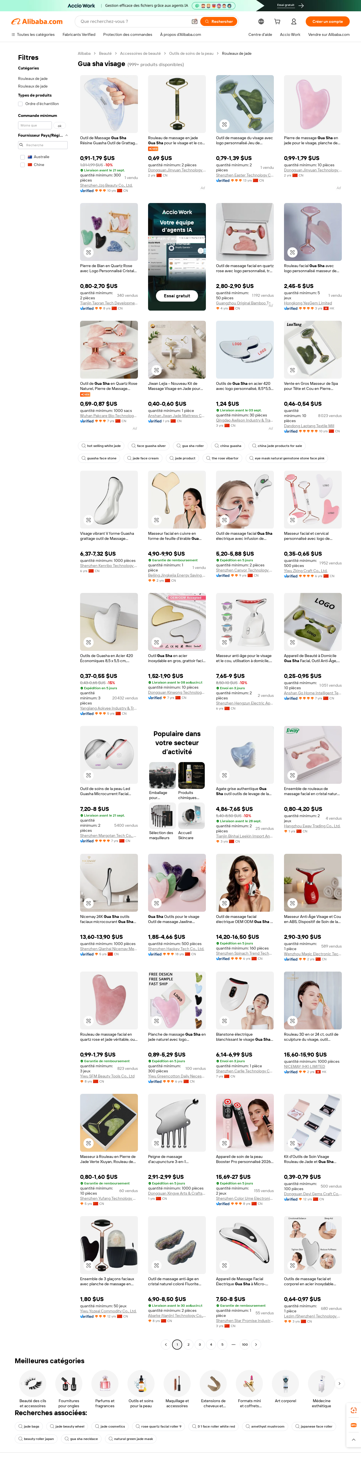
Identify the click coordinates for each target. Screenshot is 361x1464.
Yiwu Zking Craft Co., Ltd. (305, 570)
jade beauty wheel (67, 1426)
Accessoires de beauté (140, 53)
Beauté (105, 53)
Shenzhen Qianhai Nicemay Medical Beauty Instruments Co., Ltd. (109, 948)
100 (245, 1345)
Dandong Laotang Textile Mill (309, 426)
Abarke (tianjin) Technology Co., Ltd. (177, 1315)
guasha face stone (99, 458)
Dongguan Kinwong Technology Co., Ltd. (177, 692)
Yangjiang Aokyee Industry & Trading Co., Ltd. (109, 708)
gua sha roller (190, 446)
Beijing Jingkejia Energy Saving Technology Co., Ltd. (177, 575)
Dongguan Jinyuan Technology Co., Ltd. (177, 170)
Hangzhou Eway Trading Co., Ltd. (312, 826)
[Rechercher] (218, 21)
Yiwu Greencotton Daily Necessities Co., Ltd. (177, 1076)
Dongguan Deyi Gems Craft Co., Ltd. (313, 1194)
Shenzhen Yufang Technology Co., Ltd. (109, 1198)
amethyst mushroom (265, 1426)
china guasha (228, 446)
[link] (353, 1410)
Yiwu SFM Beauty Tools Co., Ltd (107, 1076)
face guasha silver (148, 446)
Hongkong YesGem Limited (308, 303)
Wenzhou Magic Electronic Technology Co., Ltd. (313, 954)
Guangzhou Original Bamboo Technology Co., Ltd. (245, 303)
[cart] (278, 22)
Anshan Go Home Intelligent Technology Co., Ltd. (313, 693)
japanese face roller (314, 1426)
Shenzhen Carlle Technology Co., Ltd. (245, 1071)
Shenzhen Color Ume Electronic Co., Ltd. (245, 1198)
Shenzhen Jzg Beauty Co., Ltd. (106, 185)
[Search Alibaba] (134, 21)
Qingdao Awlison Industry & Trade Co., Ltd (245, 420)
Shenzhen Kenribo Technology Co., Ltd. (109, 565)
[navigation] (43, 699)
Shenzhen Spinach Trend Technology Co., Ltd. (245, 953)
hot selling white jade (101, 446)
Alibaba (84, 53)
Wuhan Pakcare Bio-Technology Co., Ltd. (109, 415)
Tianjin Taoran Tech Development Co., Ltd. (109, 303)
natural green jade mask (131, 1439)
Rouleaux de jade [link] (237, 53)
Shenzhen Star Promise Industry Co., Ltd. (245, 1320)
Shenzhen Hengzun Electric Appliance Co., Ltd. (245, 703)
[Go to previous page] (166, 1344)
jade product (182, 458)
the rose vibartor (222, 458)
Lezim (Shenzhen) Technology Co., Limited (313, 1316)
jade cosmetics (110, 1426)
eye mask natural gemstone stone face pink (286, 458)
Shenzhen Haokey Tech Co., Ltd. (176, 948)
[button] (194, 21)
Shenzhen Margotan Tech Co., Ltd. (109, 835)
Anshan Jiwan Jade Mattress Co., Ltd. (177, 415)
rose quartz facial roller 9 (158, 1426)
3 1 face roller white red (213, 1426)
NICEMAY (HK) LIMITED (304, 1066)
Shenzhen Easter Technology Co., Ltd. (245, 175)
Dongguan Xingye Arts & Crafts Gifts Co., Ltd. (177, 1193)
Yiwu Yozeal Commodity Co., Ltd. (108, 1311)
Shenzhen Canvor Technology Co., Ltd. (245, 570)
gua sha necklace (81, 1439)
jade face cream (143, 458)
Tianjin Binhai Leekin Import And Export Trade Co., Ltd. (245, 836)
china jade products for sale (277, 446)
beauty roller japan (36, 1439)
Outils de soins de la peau (191, 53)
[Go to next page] (256, 1344)
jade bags (28, 1426)
